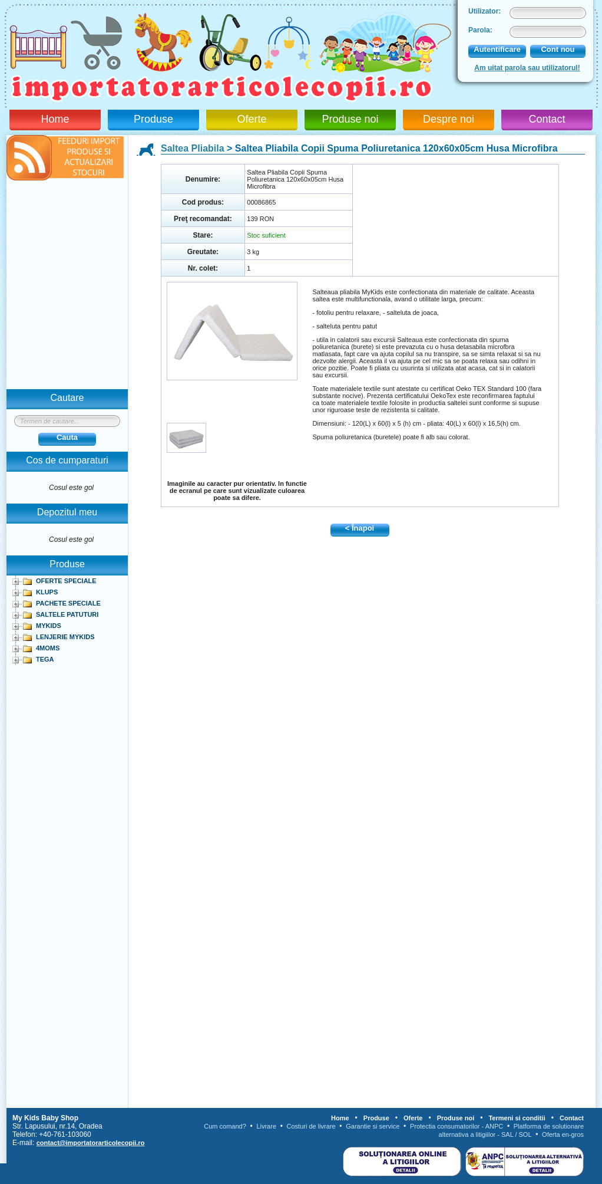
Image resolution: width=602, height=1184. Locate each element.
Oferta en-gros (563, 1134)
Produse (153, 119)
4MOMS (47, 648)
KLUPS (47, 592)
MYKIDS (48, 625)
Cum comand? (225, 1126)
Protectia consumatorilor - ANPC (456, 1126)
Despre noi (448, 119)
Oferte (251, 119)
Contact (546, 119)
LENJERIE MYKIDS (65, 636)
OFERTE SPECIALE (66, 580)
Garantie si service (372, 1126)
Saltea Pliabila (192, 148)
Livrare (266, 1126)
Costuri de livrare (311, 1126)
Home (55, 119)
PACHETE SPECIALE (68, 603)
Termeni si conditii (516, 1117)
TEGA (45, 659)
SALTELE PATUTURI (67, 614)
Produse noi (350, 119)
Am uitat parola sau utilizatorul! (527, 68)
